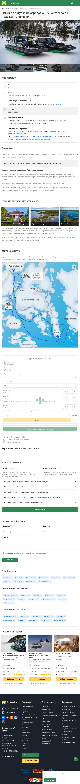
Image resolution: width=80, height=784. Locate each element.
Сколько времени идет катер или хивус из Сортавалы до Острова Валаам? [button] (32, 497)
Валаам (24, 735)
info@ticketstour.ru (10, 712)
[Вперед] (78, 46)
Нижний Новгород (28, 714)
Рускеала (25, 727)
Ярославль (25, 738)
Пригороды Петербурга (30, 717)
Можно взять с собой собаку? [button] (15, 487)
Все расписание (30, 761)
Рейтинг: (46, 532)
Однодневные (67, 578)
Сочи (23, 746)
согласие (11, 553)
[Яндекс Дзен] (7, 717)
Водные (17, 578)
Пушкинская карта (48, 733)
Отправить (10, 560)
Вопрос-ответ (46, 721)
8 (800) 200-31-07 (10, 708)
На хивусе (29, 582)
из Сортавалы (43, 582)
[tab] (40, 482)
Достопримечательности (51, 715)
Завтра (5, 582)
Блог (43, 718)
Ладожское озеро (8, 616)
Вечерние (54, 578)
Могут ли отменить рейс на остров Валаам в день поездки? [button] (26, 482)
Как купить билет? (68, 712)
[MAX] (16, 717)
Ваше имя (7, 526)
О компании (46, 709)
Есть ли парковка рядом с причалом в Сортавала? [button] (23, 502)
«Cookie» (64, 774)
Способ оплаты (67, 732)
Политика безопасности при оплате (68, 737)
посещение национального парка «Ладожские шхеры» (31, 136)
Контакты (45, 707)
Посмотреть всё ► (38, 96)
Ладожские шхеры (9, 595)
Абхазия (24, 748)
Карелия (5, 578)
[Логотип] (11, 3)
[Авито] (3, 721)
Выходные (16, 582)
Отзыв (5, 538)
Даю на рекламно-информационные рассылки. (25, 553)
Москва (24, 709)
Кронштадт (26, 743)
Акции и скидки (47, 712)
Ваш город (7, 532)
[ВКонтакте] (3, 717)
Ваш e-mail (47, 526)
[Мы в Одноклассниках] (11, 717)
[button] (77, 3)
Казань (24, 720)
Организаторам (47, 730)
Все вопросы (40, 510)
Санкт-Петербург (28, 707)
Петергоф (25, 740)
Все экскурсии (30, 755)
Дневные (42, 578)
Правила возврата (68, 743)
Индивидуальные (47, 599)
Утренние (29, 578)
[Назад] (2, 46)
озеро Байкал (26, 733)
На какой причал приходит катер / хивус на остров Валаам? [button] (26, 492)
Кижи (23, 730)
